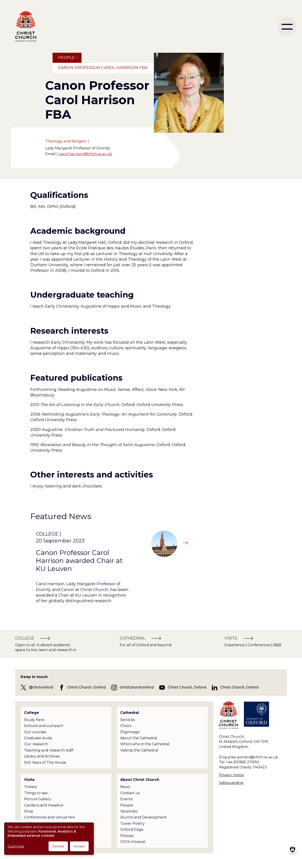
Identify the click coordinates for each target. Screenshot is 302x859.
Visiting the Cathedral (139, 750)
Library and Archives (42, 756)
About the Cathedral (138, 738)
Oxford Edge (131, 829)
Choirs (125, 726)
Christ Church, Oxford (86, 687)
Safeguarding (231, 783)
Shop (28, 811)
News (125, 787)
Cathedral (129, 713)
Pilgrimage (130, 732)
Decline (58, 846)
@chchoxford (41, 687)
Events (126, 799)
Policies (126, 836)
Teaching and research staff (48, 750)
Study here (34, 720)
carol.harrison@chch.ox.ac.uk (85, 154)
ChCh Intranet (133, 842)
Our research (36, 744)
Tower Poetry (132, 823)
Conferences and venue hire (49, 817)
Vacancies (128, 811)
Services (127, 720)
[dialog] (49, 839)
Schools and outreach (43, 726)
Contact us (130, 793)
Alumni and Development (143, 817)
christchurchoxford (137, 687)
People (66, 57)
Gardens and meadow (43, 805)
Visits (29, 780)
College (31, 713)
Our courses (35, 732)
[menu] (287, 26)
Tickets (30, 787)
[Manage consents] (292, 849)
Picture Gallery (37, 799)
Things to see (36, 793)
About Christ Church (139, 780)
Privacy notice (231, 775)
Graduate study (38, 738)
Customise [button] (16, 846)
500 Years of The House (45, 762)
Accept (79, 846)
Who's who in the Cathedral (144, 744)
